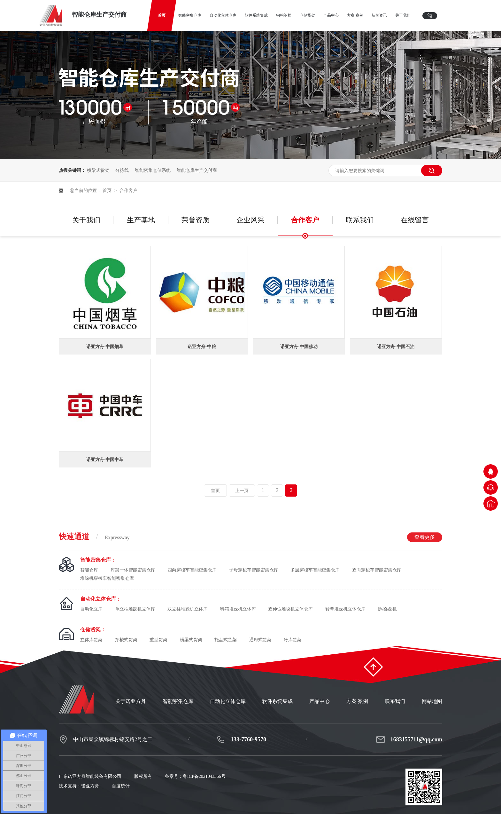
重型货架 (158, 639)
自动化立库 (91, 609)
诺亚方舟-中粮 (202, 346)
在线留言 (415, 220)
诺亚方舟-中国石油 (395, 346)
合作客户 (128, 190)
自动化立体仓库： (100, 599)
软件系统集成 (277, 701)
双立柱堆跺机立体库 (187, 609)
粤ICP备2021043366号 (204, 776)
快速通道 (250, 537)
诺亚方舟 (90, 786)
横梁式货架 (98, 170)
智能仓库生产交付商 (197, 170)
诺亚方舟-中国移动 (299, 346)
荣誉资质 (195, 220)
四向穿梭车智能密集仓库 (192, 570)
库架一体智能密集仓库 (133, 570)
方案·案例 (357, 701)
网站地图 (432, 701)
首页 (108, 190)
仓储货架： (93, 629)
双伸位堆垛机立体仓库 (290, 609)
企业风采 (250, 220)
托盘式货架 (225, 639)
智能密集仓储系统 (153, 170)
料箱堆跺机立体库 (238, 609)
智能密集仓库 (178, 701)
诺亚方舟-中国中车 (105, 459)
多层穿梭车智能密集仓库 (315, 570)
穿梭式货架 (126, 639)
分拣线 (122, 170)
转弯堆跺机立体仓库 (345, 609)
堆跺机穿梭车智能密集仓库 (107, 578)
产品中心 (319, 701)
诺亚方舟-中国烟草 (105, 346)
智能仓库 (89, 570)
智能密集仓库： (98, 560)
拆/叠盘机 (387, 609)
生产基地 (141, 220)
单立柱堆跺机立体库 (135, 609)
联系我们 (360, 220)
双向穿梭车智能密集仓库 (376, 570)
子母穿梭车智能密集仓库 (253, 570)
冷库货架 (293, 639)
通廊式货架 (260, 639)
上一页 (242, 490)
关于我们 (86, 220)
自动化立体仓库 (228, 701)
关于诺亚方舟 (130, 701)
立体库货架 (91, 639)
